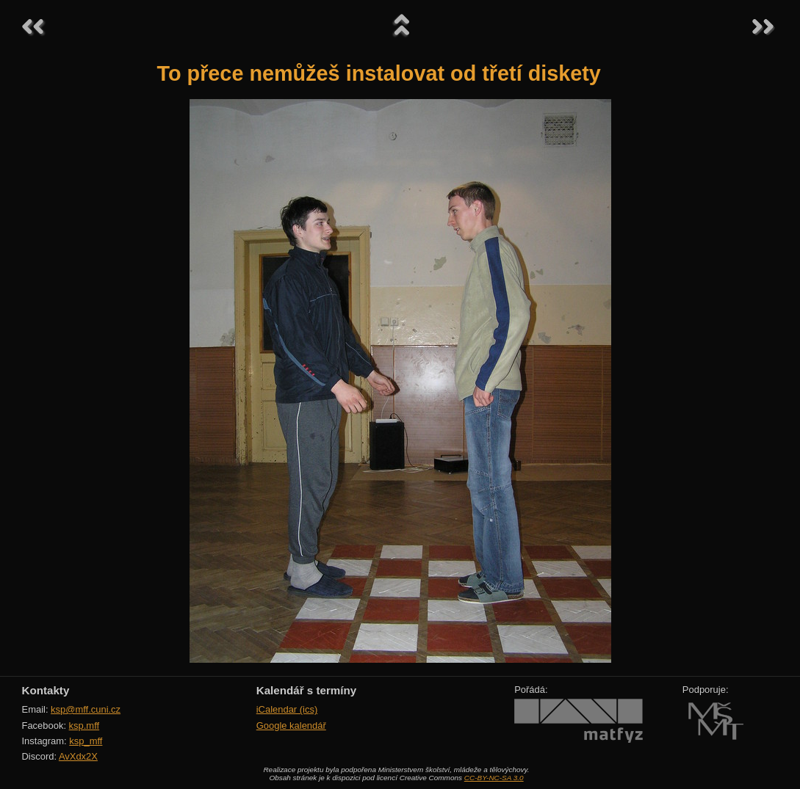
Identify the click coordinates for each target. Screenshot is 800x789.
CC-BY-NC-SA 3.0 (494, 778)
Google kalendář (291, 725)
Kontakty (46, 690)
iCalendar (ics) (287, 709)
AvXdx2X (78, 756)
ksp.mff (84, 725)
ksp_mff (85, 740)
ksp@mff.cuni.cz (85, 709)
